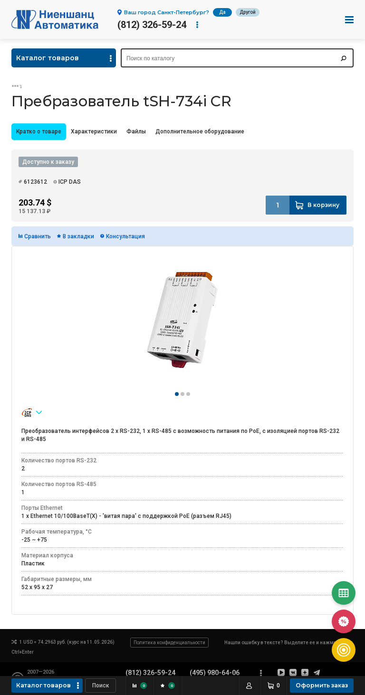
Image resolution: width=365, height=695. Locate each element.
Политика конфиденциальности (169, 642)
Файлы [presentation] (136, 131)
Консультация (125, 236)
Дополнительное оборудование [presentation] (199, 131)
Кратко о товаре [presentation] (38, 131)
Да (222, 12)
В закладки (78, 236)
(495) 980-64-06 (215, 672)
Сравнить (37, 236)
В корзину (323, 204)
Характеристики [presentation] (94, 131)
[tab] (38, 131)
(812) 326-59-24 (151, 24)
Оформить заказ (322, 685)
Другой (248, 12)
